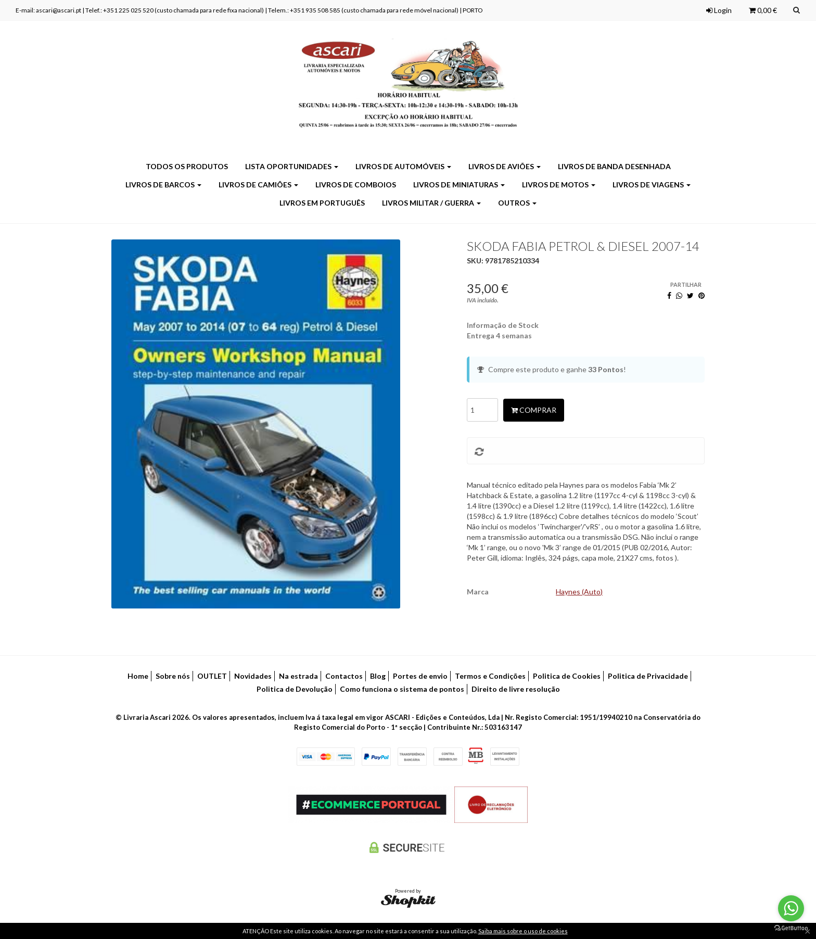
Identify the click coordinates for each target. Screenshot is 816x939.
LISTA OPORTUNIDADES (291, 166)
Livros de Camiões (258, 184)
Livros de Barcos (163, 184)
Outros (517, 202)
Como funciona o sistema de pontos (402, 688)
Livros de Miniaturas (459, 184)
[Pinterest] (701, 295)
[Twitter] (690, 295)
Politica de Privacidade (648, 675)
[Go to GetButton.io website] (791, 928)
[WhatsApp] (679, 295)
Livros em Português (322, 202)
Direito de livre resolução (515, 688)
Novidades (253, 675)
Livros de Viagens (652, 184)
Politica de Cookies (567, 675)
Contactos (344, 675)
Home (138, 675)
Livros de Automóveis (403, 166)
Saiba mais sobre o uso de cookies (523, 931)
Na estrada (298, 675)
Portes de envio (420, 675)
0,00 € (763, 10)
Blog (378, 675)
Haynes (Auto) (579, 591)
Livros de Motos (558, 184)
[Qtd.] (482, 410)
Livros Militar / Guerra (431, 202)
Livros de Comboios (355, 184)
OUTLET (212, 675)
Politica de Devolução (295, 688)
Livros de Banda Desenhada (614, 166)
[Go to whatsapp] (791, 908)
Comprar (533, 409)
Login (719, 10)
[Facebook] (669, 295)
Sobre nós (173, 675)
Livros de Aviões (504, 166)
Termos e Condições (490, 675)
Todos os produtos (187, 166)
